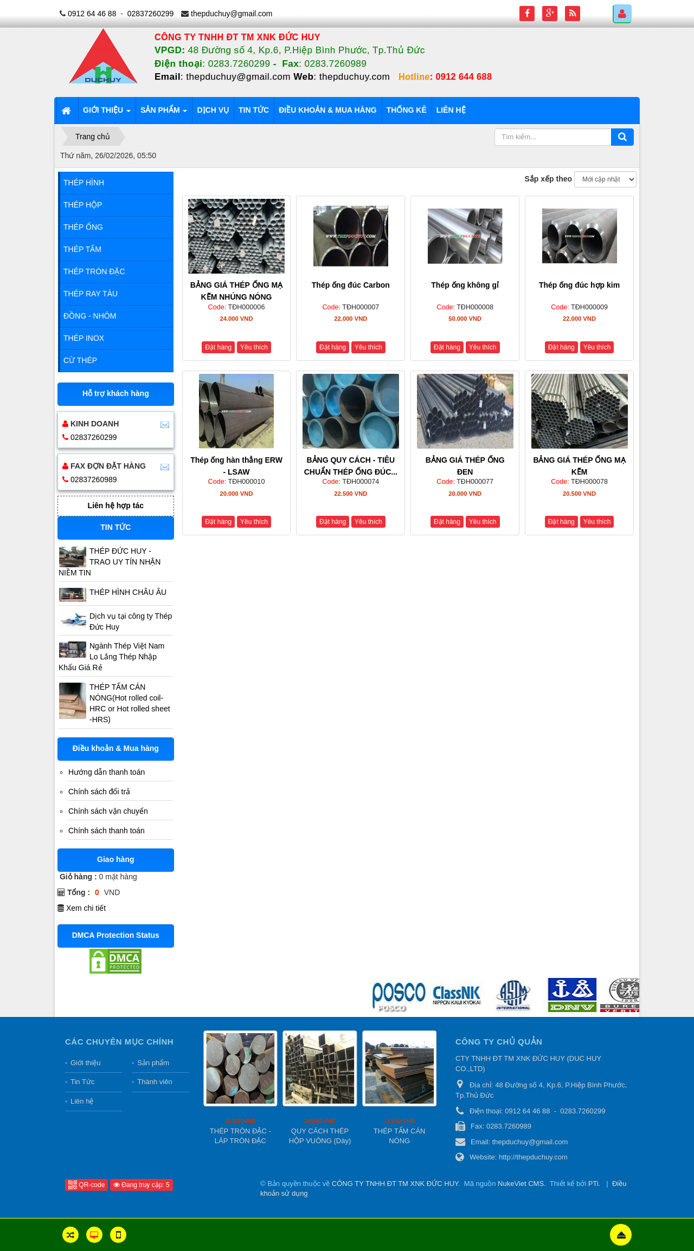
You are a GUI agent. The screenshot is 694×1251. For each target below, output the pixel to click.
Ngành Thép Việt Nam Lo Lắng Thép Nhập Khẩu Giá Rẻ (111, 656)
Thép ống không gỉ (465, 285)
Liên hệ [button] (451, 110)
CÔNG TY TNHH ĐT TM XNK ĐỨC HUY (395, 1183)
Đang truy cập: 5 (141, 1185)
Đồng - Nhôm (89, 316)
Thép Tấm (82, 249)
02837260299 (150, 13)
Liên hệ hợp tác (116, 505)
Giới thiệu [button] (107, 113)
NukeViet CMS (521, 1183)
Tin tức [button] (254, 110)
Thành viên (154, 1082)
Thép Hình (83, 182)
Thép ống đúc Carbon (351, 285)
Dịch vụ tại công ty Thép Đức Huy (130, 621)
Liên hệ (81, 1101)
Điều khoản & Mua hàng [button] (328, 110)
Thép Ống (83, 227)
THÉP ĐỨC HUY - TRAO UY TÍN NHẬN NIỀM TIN (109, 562)
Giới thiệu (85, 1063)
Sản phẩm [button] (163, 113)
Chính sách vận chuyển (108, 811)
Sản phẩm (153, 1063)
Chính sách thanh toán (106, 830)
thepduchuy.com (354, 77)
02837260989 (93, 479)
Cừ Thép (80, 360)
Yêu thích (254, 347)
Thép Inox (83, 338)
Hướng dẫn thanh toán (106, 772)
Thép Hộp (82, 204)
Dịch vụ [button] (213, 110)
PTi (593, 1183)
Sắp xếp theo (549, 178)
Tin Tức (82, 1082)
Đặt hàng (218, 347)
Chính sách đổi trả (99, 791)
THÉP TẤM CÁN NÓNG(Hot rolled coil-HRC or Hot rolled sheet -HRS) (129, 703)
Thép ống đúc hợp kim (579, 285)
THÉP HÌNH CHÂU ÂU (127, 592)
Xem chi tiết (86, 908)
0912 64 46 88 (92, 13)
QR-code (86, 1185)
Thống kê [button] (407, 110)
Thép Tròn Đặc (94, 271)
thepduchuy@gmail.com (231, 13)
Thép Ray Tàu (90, 293)
